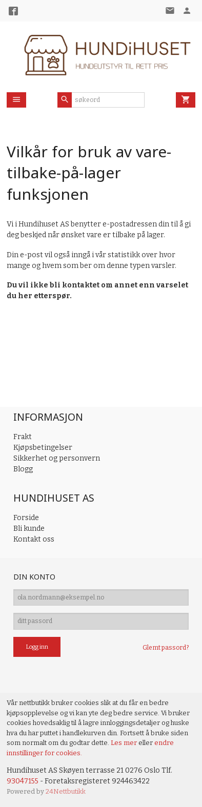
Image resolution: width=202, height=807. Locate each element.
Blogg (23, 469)
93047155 (22, 781)
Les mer (124, 743)
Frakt (22, 436)
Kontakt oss (33, 539)
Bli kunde (29, 528)
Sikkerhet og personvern (56, 458)
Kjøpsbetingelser (42, 447)
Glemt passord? (166, 647)
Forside (26, 517)
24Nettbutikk (66, 791)
